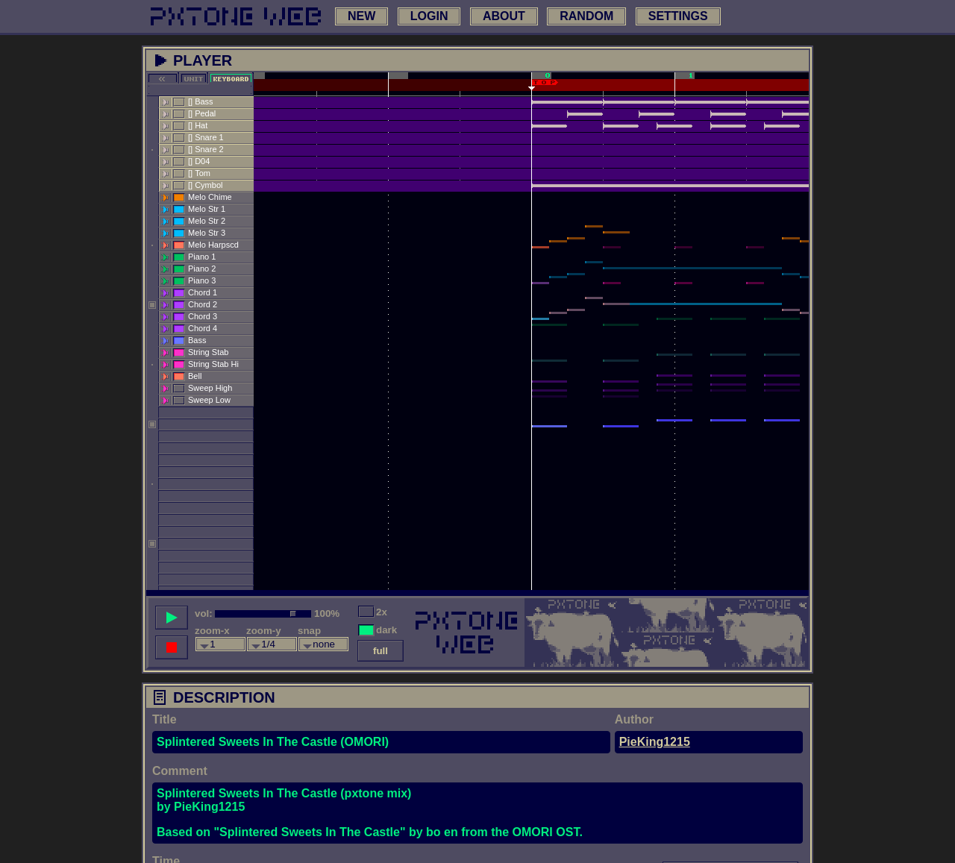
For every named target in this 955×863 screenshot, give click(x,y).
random (586, 16)
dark (386, 630)
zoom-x (212, 630)
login (429, 16)
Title (164, 719)
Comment (179, 771)
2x (381, 612)
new (361, 16)
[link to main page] (235, 16)
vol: (204, 613)
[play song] (171, 617)
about (504, 16)
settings (678, 16)
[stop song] (171, 647)
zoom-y (263, 630)
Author (634, 719)
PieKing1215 (654, 741)
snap (309, 630)
